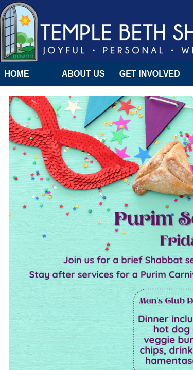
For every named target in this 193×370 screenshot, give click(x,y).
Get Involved (149, 74)
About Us (83, 74)
